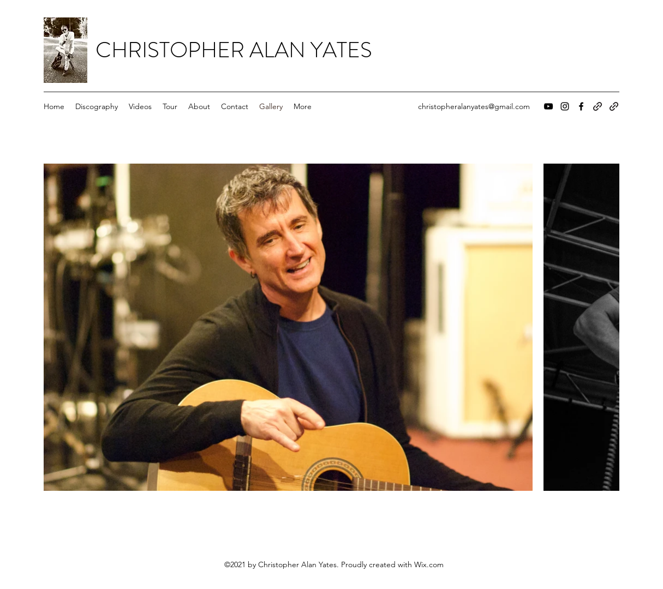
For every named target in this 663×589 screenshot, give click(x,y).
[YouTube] (548, 106)
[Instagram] (564, 106)
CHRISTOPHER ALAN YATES (233, 49)
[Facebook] (581, 106)
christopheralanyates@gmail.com (474, 106)
